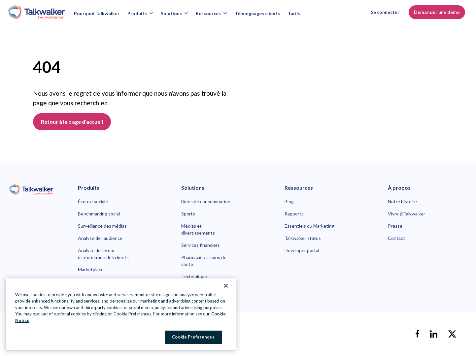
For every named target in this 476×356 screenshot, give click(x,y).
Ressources (211, 13)
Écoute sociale (93, 201)
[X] (452, 334)
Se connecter (385, 12)
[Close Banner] (226, 285)
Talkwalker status (303, 238)
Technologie (194, 276)
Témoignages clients (257, 13)
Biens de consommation (205, 201)
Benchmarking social (99, 213)
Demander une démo (437, 12)
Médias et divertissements (198, 229)
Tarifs (294, 13)
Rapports (294, 213)
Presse (395, 226)
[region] (120, 314)
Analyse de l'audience (100, 238)
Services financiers (200, 245)
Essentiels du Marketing (309, 226)
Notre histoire (402, 201)
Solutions (174, 13)
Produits (140, 13)
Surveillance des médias (102, 226)
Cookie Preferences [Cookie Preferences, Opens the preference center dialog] (193, 337)
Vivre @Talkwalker (406, 213)
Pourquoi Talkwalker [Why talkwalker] (96, 13)
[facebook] (417, 334)
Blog (289, 201)
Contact (396, 238)
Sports (188, 213)
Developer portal (302, 250)
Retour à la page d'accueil (72, 121)
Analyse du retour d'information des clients (103, 253)
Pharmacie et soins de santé (203, 260)
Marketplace (91, 269)
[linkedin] (434, 334)
